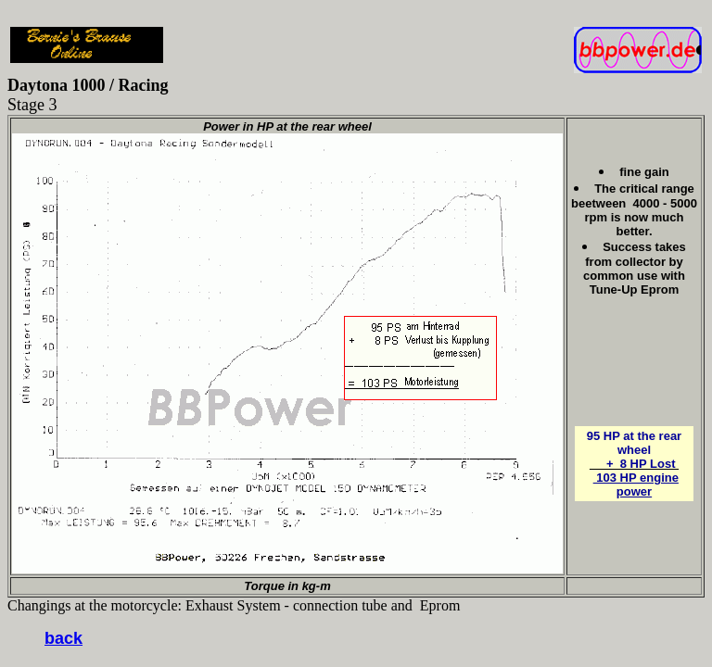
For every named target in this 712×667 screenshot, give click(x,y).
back (63, 638)
